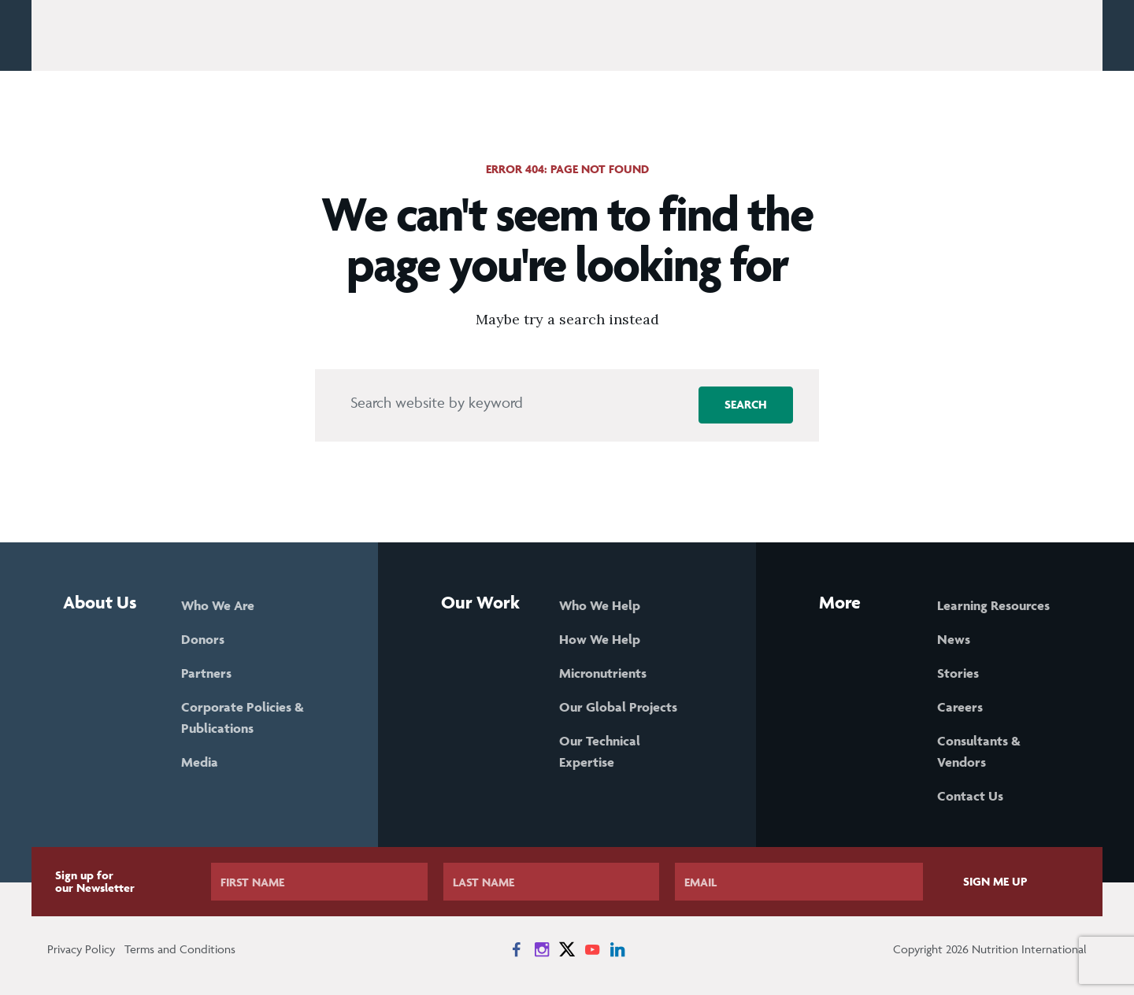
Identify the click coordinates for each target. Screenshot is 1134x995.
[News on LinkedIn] (617, 949)
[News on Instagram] (541, 949)
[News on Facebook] (516, 949)
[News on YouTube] (592, 949)
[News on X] (567, 949)
